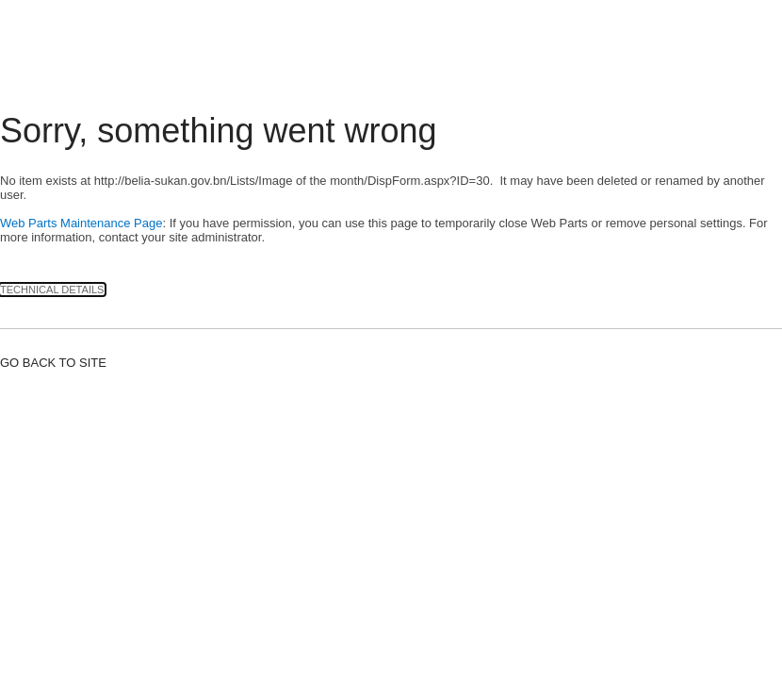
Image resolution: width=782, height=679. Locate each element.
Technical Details (52, 289)
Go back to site (53, 363)
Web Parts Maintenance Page (81, 223)
